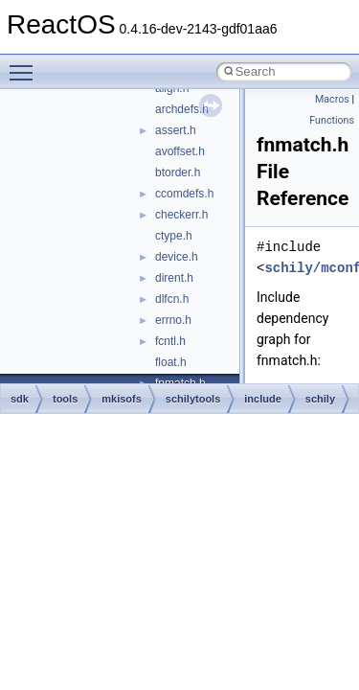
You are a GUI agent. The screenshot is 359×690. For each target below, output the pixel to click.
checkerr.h (181, 214)
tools (65, 398)
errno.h (173, 320)
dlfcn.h (172, 299)
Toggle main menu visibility (26, 64)
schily (320, 398)
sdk (20, 398)
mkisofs (121, 398)
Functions (331, 120)
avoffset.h (180, 151)
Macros (332, 99)
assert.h (175, 130)
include (262, 398)
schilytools (193, 398)
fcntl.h (170, 341)
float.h (171, 362)
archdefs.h (182, 109)
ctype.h (173, 235)
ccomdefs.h (184, 193)
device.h (176, 257)
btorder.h (177, 172)
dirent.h (174, 278)
